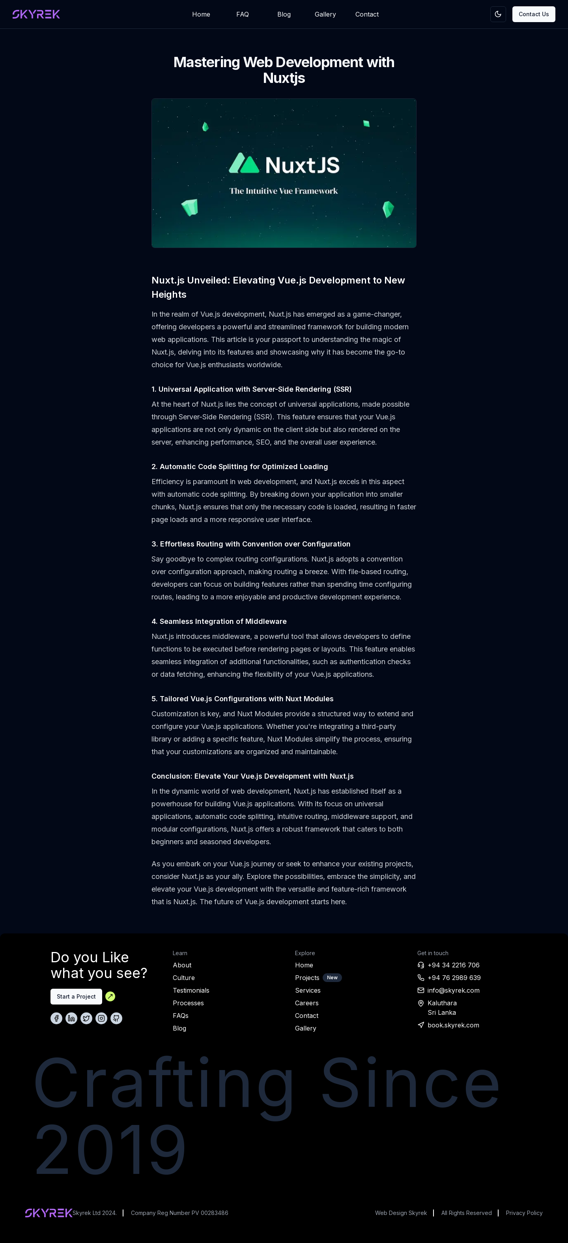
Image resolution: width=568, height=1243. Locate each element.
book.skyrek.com (453, 1025)
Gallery (325, 14)
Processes (188, 1003)
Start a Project (76, 996)
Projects (307, 978)
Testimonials (191, 990)
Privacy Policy (524, 1212)
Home (201, 14)
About (182, 965)
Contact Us (534, 14)
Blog (284, 14)
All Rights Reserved (466, 1212)
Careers (307, 1003)
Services (308, 990)
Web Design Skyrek (401, 1212)
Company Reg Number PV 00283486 (179, 1212)
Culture (184, 978)
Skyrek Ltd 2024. (95, 1212)
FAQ (242, 14)
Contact (367, 14)
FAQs (181, 1016)
